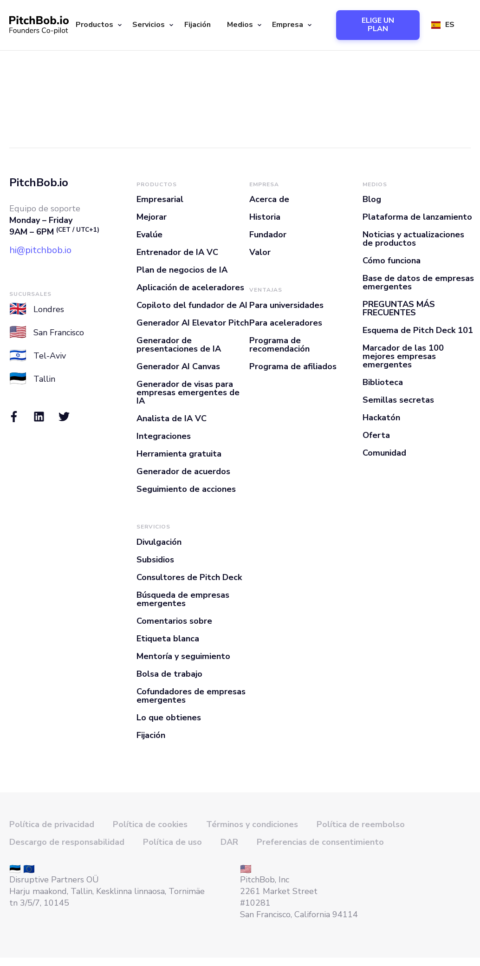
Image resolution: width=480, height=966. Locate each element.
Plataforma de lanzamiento (417, 217)
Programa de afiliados (293, 366)
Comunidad (384, 453)
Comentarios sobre (174, 621)
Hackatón (381, 417)
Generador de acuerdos (183, 471)
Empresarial (159, 199)
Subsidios (155, 559)
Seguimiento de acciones (186, 489)
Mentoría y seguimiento (183, 656)
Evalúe (149, 234)
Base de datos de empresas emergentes (418, 282)
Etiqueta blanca (167, 638)
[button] (97, 25)
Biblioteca (383, 382)
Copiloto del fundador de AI (191, 305)
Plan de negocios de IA (181, 270)
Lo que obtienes (168, 717)
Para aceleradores (285, 323)
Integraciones (163, 436)
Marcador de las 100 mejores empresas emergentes (403, 356)
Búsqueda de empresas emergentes (182, 599)
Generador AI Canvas (178, 366)
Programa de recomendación (279, 344)
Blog (372, 199)
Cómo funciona (392, 260)
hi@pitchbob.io (40, 250)
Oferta (376, 435)
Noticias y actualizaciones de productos (413, 238)
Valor (260, 252)
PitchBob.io (38, 182)
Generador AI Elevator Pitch (192, 323)
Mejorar (151, 217)
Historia (264, 217)
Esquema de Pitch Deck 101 (418, 330)
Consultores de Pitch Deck (189, 577)
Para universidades (286, 305)
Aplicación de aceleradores (190, 287)
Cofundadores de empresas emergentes (191, 695)
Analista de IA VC (171, 418)
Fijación (197, 25)
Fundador (267, 234)
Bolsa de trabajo (169, 674)
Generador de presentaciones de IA (178, 344)
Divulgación (159, 542)
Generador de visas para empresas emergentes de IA (188, 392)
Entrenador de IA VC (177, 252)
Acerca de (269, 199)
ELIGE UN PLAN (378, 24)
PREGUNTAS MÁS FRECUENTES (399, 308)
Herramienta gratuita (178, 454)
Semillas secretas (398, 400)
